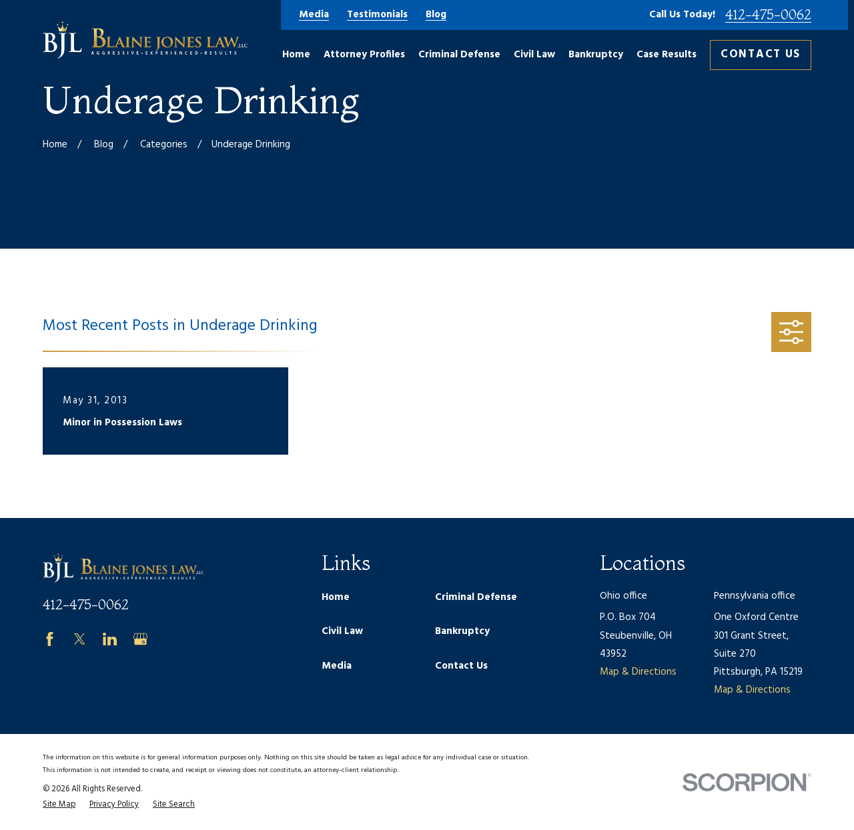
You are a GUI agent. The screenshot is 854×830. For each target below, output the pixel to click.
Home (336, 597)
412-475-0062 (768, 14)
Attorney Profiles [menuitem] (364, 55)
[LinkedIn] (110, 639)
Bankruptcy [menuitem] (595, 55)
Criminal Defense (476, 597)
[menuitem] (59, 805)
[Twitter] (80, 639)
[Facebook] (50, 639)
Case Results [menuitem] (666, 55)
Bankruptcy (462, 631)
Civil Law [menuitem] (534, 55)
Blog (436, 15)
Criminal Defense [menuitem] (459, 55)
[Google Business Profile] (140, 639)
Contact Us (761, 54)
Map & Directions (638, 672)
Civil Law (342, 631)
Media (314, 15)
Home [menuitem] (296, 55)
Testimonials (377, 15)
